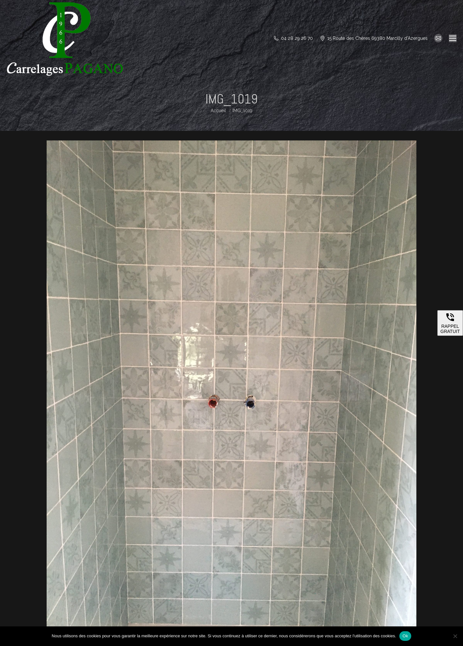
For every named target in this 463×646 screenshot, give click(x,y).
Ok (405, 635)
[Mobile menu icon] (453, 38)
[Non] (455, 636)
